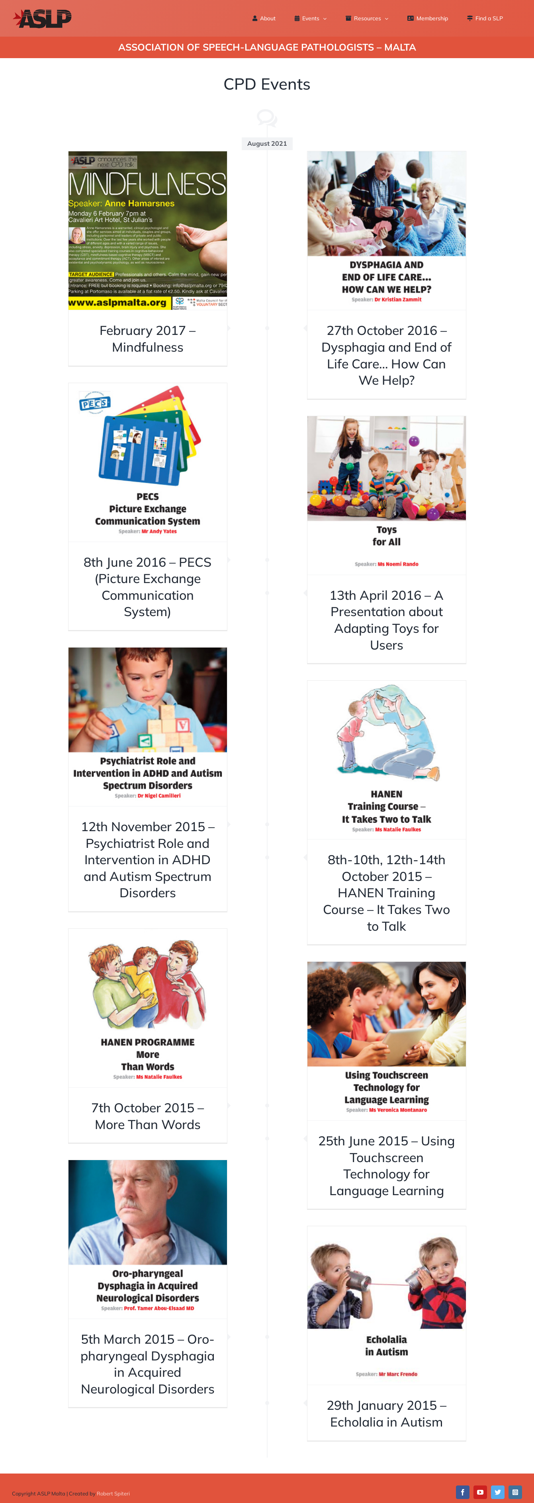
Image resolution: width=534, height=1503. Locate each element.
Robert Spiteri (113, 1493)
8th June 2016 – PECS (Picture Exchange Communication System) (147, 587)
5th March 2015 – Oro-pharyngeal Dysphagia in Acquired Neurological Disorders (147, 1364)
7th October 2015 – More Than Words (147, 1116)
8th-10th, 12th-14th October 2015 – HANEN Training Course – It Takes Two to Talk (386, 892)
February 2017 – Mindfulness (148, 338)
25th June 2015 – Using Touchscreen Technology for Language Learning (386, 1165)
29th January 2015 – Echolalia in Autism (386, 1413)
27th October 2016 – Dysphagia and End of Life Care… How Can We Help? (386, 355)
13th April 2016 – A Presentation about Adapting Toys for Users (386, 620)
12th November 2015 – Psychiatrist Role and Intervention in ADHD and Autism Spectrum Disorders (148, 859)
